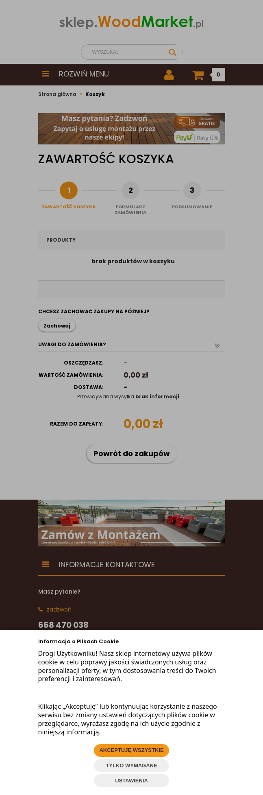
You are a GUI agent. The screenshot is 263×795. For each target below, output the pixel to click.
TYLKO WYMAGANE (131, 765)
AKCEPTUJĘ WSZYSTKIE (131, 750)
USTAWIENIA (131, 781)
